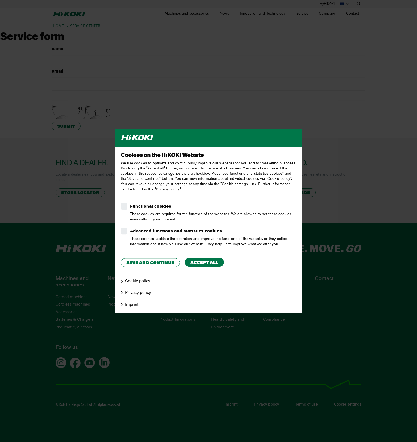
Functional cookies (151, 207)
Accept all (204, 263)
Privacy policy (138, 293)
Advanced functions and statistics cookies (176, 231)
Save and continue (150, 263)
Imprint (132, 305)
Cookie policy (137, 281)
